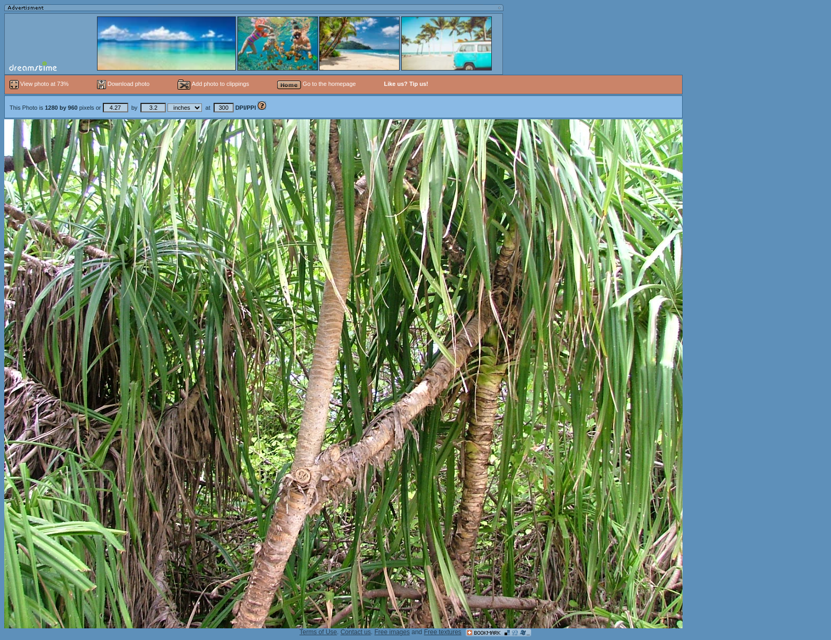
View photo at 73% (40, 84)
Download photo (123, 84)
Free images (392, 632)
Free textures (443, 632)
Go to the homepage (316, 84)
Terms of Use (318, 632)
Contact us (355, 632)
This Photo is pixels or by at (134, 107)
